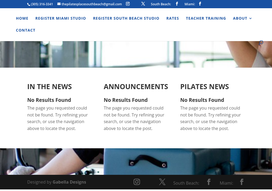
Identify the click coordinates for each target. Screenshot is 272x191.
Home (22, 18)
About (240, 18)
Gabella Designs (69, 182)
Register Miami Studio (60, 18)
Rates (172, 18)
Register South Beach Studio (126, 18)
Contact (25, 30)
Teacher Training (206, 18)
